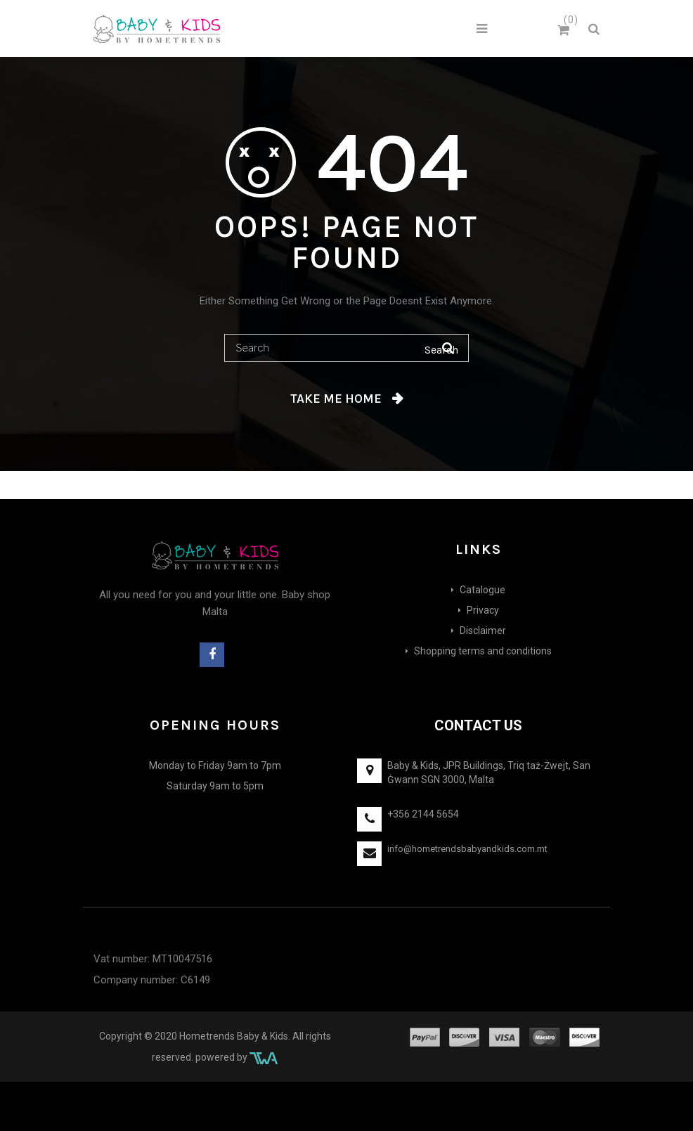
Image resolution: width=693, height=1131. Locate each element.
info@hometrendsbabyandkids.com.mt (467, 849)
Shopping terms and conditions (483, 651)
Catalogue (482, 589)
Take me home (336, 398)
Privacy (483, 610)
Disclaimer (483, 630)
